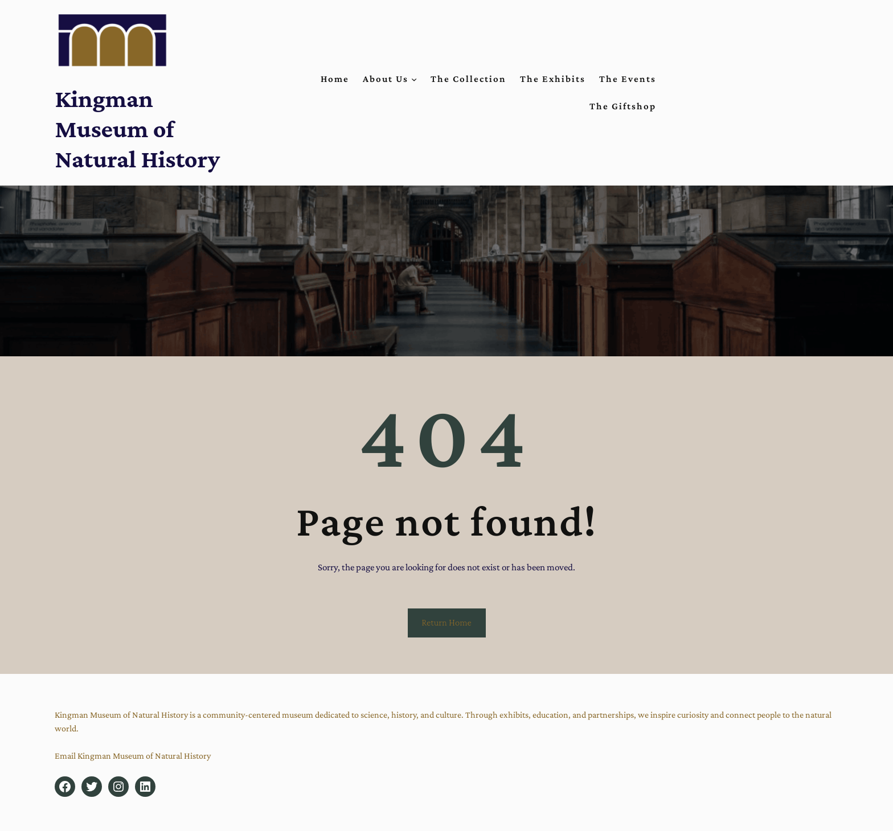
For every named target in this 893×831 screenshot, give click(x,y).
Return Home (446, 622)
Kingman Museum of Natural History (137, 128)
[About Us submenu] (414, 79)
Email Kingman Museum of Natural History (133, 755)
